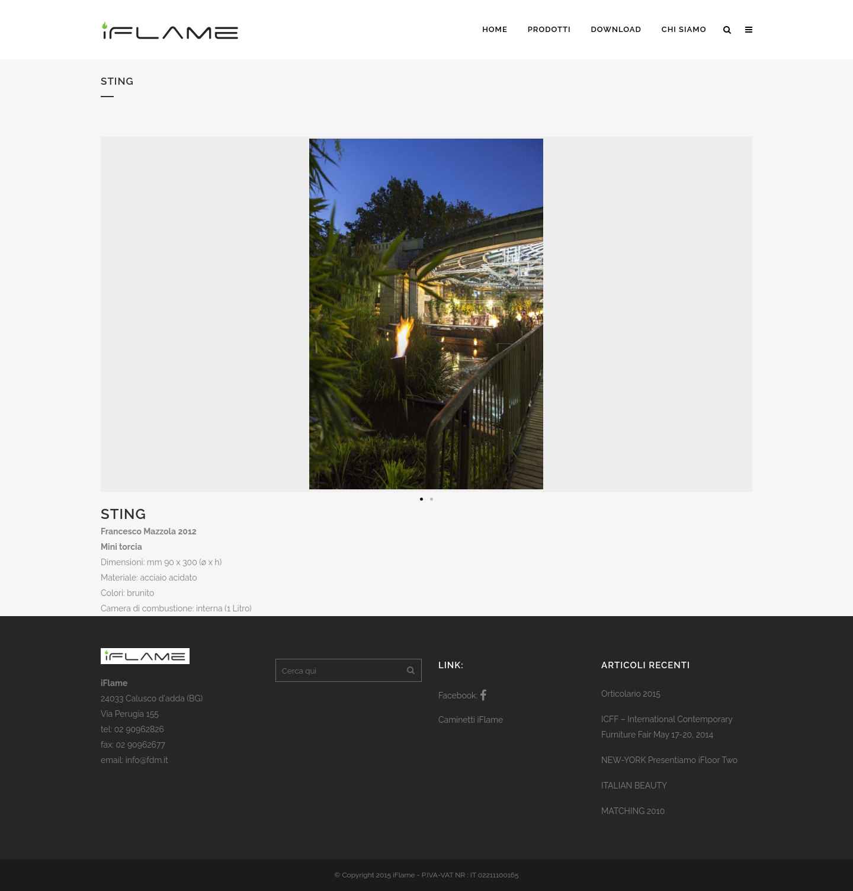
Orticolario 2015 (630, 693)
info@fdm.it (147, 760)
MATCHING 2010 (633, 811)
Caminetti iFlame (470, 720)
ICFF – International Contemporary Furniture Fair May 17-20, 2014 (666, 726)
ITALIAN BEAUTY (634, 785)
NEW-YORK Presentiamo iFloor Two (669, 760)
